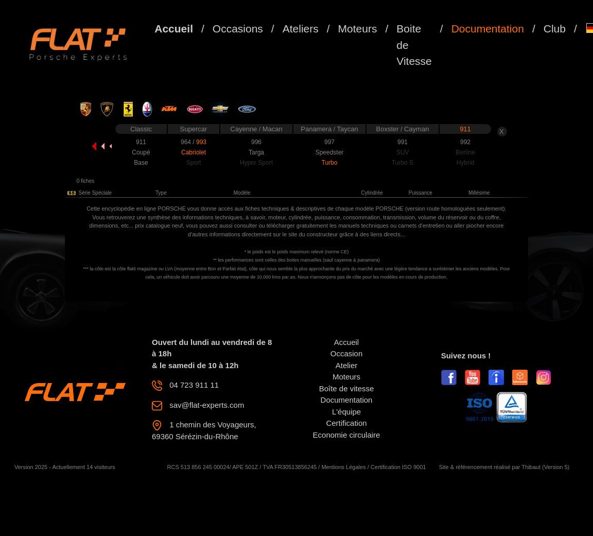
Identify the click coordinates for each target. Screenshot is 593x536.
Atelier (347, 365)
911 (465, 129)
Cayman (416, 129)
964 (187, 142)
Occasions (238, 28)
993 (201, 142)
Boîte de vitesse (346, 388)
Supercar (193, 129)
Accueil (173, 28)
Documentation (487, 28)
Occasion (346, 353)
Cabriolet (193, 152)
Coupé (141, 152)
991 (402, 142)
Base (141, 162)
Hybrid (466, 162)
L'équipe (346, 411)
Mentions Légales (343, 467)
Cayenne (244, 129)
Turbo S (402, 162)
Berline (465, 152)
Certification (346, 423)
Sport (193, 162)
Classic (141, 129)
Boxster (388, 129)
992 (465, 142)
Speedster (330, 152)
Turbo (330, 162)
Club (555, 28)
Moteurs (357, 28)
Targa (256, 152)
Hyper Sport (256, 162)
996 (256, 142)
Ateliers (301, 28)
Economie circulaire (346, 434)
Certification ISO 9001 (398, 467)
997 (329, 142)
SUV (402, 152)
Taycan (347, 129)
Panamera (317, 129)
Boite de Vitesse (414, 45)
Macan (273, 129)
